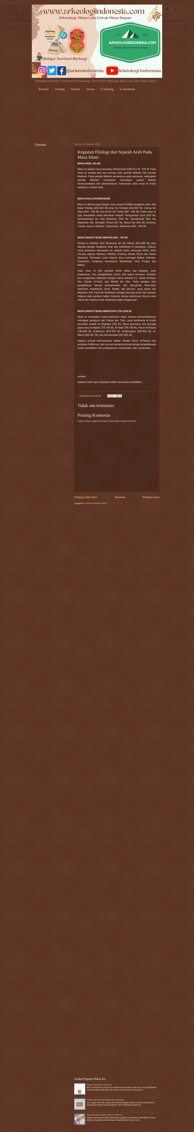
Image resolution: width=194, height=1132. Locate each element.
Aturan (90, 89)
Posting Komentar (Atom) (96, 503)
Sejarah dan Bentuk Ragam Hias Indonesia (105, 1100)
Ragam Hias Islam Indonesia (99, 1085)
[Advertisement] (97, 117)
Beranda (43, 89)
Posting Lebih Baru (85, 497)
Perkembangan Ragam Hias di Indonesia (104, 1115)
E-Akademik (127, 89)
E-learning (107, 89)
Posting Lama (150, 497)
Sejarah (75, 89)
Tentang (60, 89)
